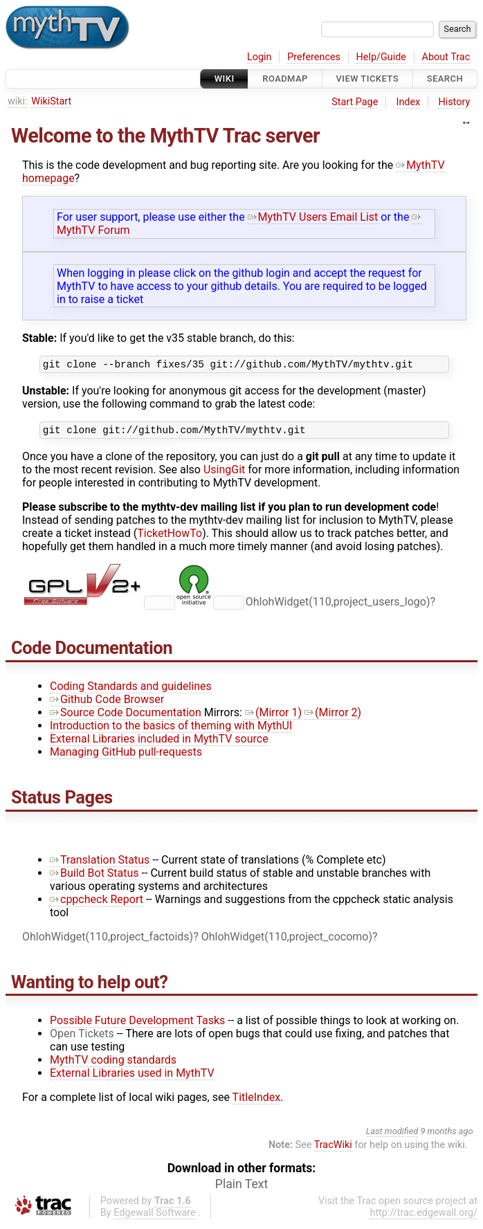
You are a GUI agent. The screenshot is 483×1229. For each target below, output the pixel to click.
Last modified (392, 1135)
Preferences (313, 57)
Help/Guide (381, 57)
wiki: (18, 101)
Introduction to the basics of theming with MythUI (171, 729)
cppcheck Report (96, 903)
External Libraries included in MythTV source (159, 742)
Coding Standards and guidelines (131, 690)
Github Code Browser (107, 703)
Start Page (354, 102)
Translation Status (99, 864)
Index (409, 102)
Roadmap (285, 78)
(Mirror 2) (332, 716)
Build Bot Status (94, 877)
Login (259, 57)
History (454, 102)
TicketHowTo (169, 537)
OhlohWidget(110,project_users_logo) (338, 605)
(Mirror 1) (273, 716)
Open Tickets (82, 1037)
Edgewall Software (154, 1217)
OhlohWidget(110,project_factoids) (107, 940)
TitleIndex (257, 1101)
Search (445, 78)
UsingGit (224, 473)
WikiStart (51, 101)
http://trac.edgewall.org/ (423, 1217)
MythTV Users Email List (313, 217)
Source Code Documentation (125, 716)
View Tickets (367, 78)
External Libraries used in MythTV (132, 1077)
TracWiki (333, 1149)
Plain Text (241, 1188)
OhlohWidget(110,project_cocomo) (286, 940)
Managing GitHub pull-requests (126, 756)
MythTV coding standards (113, 1064)
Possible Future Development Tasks (137, 1024)
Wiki (225, 78)
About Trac (446, 57)
